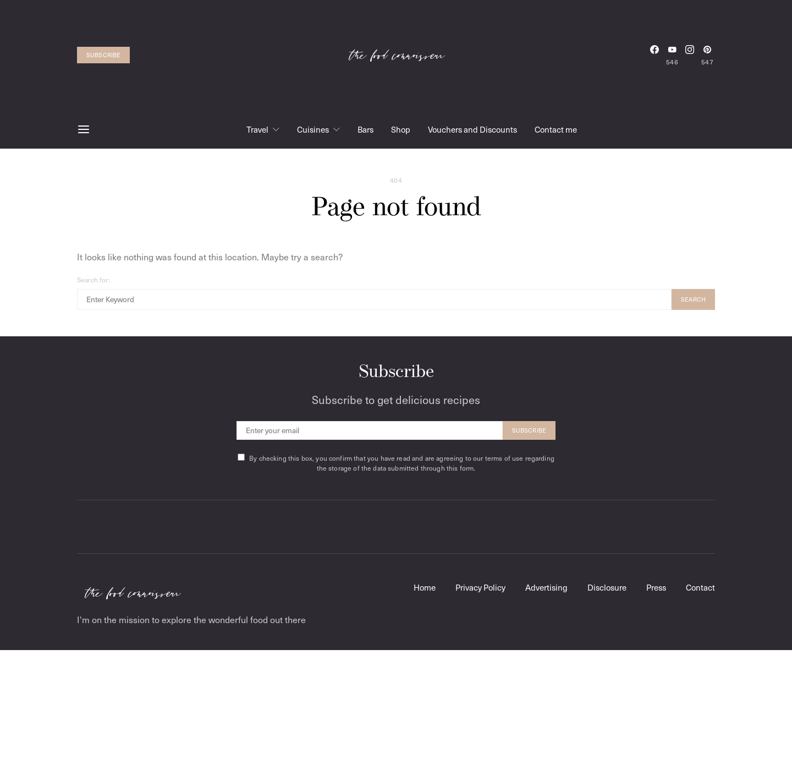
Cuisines (313, 129)
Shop (400, 129)
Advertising (546, 587)
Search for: (93, 280)
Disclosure (606, 587)
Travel (257, 129)
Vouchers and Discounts (472, 129)
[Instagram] (689, 55)
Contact (700, 587)
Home (425, 587)
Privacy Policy (480, 587)
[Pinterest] (707, 55)
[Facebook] (654, 55)
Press (656, 587)
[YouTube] (672, 55)
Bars (365, 129)
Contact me (556, 129)
